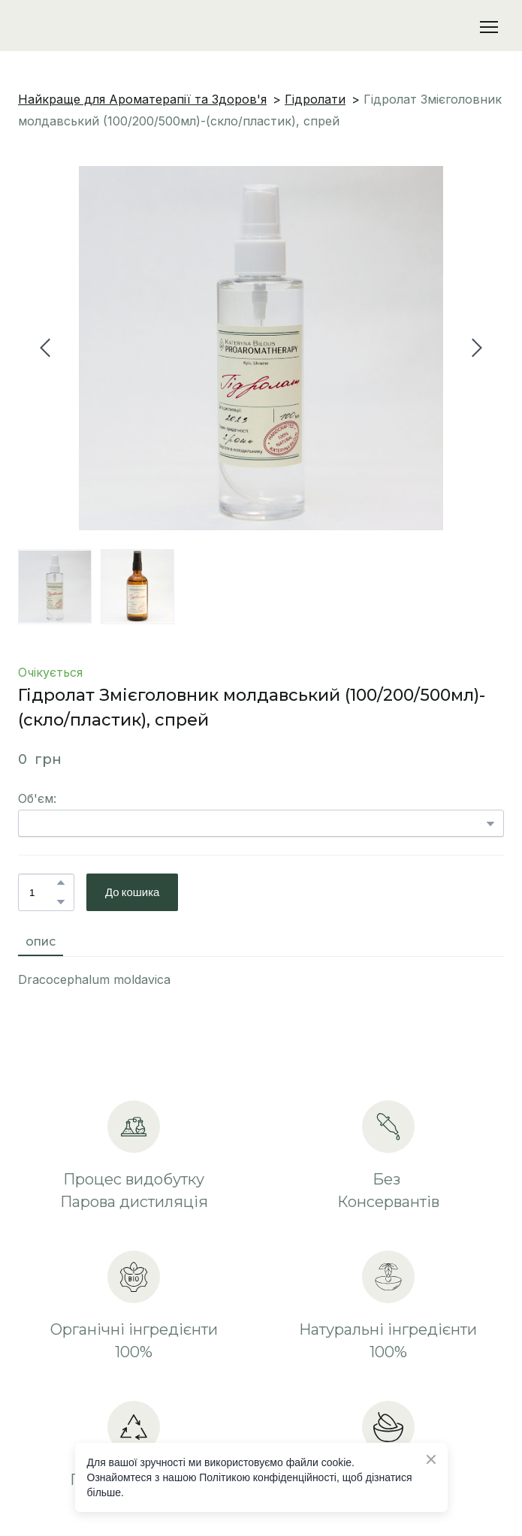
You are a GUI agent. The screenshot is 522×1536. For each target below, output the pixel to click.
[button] (61, 882)
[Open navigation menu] (489, 27)
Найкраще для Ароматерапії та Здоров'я (142, 99)
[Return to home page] (95, 27)
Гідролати (315, 99)
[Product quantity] (42, 892)
